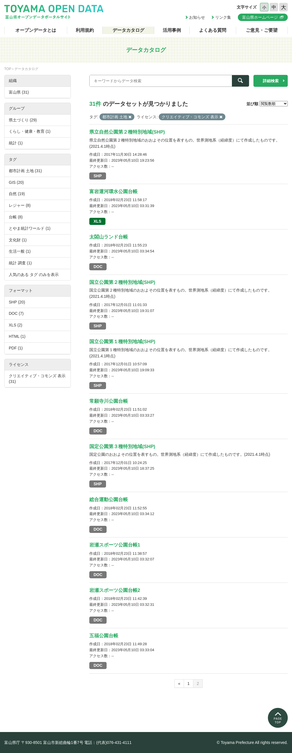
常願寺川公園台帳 (108, 401)
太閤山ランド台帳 (108, 237)
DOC (98, 266)
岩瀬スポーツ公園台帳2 (114, 590)
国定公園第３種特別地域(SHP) (122, 446)
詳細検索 (271, 81)
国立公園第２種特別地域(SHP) (122, 282)
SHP (98, 176)
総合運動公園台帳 (108, 499)
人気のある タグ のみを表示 (34, 274)
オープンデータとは (35, 30)
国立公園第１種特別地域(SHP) (122, 341)
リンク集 (223, 17)
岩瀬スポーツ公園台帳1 (114, 545)
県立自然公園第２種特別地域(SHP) (127, 132)
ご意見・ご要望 (262, 30)
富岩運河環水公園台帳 (113, 191)
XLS (97, 221)
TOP (7, 69)
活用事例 (172, 30)
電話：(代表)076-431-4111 (108, 742)
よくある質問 (212, 30)
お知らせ (197, 17)
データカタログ (128, 30)
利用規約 (85, 30)
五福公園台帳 (103, 635)
